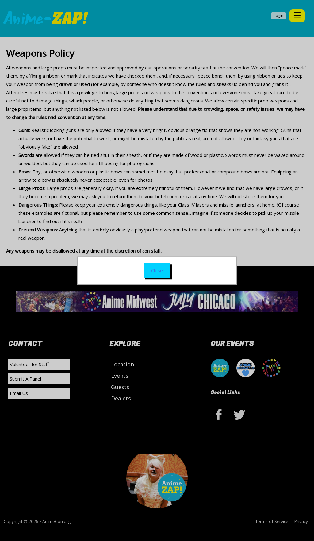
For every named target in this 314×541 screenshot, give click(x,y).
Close (157, 270)
